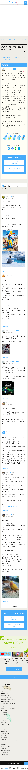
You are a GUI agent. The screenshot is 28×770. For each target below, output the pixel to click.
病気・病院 (4, 693)
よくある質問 (4, 737)
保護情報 (4, 712)
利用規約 (3, 748)
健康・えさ (4, 691)
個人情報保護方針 (5, 750)
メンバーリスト (5, 727)
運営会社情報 (4, 754)
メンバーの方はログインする (12, 162)
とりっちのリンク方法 (6, 746)
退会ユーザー (12, 432)
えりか (10, 196)
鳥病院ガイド (4, 731)
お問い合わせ (4, 739)
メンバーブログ (5, 735)
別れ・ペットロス (6, 706)
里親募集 (4, 714)
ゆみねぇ (11, 514)
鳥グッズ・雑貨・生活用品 (8, 699)
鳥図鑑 (3, 729)
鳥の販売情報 (5, 701)
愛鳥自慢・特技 (5, 695)
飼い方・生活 (5, 688)
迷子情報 (4, 710)
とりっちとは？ (5, 724)
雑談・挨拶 (4, 686)
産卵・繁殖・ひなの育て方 (8, 704)
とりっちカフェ (5, 733)
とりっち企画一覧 (14, 669)
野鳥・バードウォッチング (8, 708)
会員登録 (3, 744)
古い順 (9, 188)
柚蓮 (10, 275)
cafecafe (8, 69)
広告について (4, 752)
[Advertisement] (14, 20)
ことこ (10, 402)
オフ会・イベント (6, 697)
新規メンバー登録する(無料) (14, 169)
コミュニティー (5, 742)
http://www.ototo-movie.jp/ (9, 506)
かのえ (10, 472)
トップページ (4, 722)
